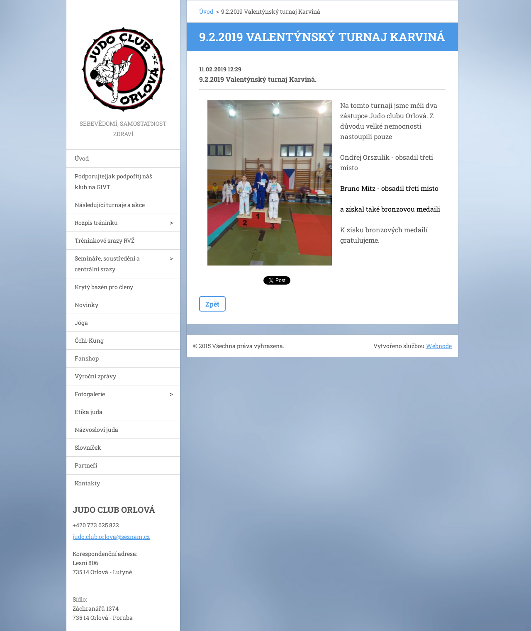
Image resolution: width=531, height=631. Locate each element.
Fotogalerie (90, 394)
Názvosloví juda (96, 430)
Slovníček (88, 447)
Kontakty (87, 483)
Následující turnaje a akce (110, 205)
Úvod (82, 158)
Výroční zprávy (95, 376)
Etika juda (88, 412)
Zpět (212, 304)
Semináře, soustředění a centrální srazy (107, 263)
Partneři (86, 465)
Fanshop (87, 358)
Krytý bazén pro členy (104, 287)
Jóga (81, 322)
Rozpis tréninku (96, 223)
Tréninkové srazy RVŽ (104, 240)
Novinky (86, 305)
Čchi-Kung (89, 340)
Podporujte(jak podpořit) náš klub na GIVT (113, 181)
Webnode (439, 346)
